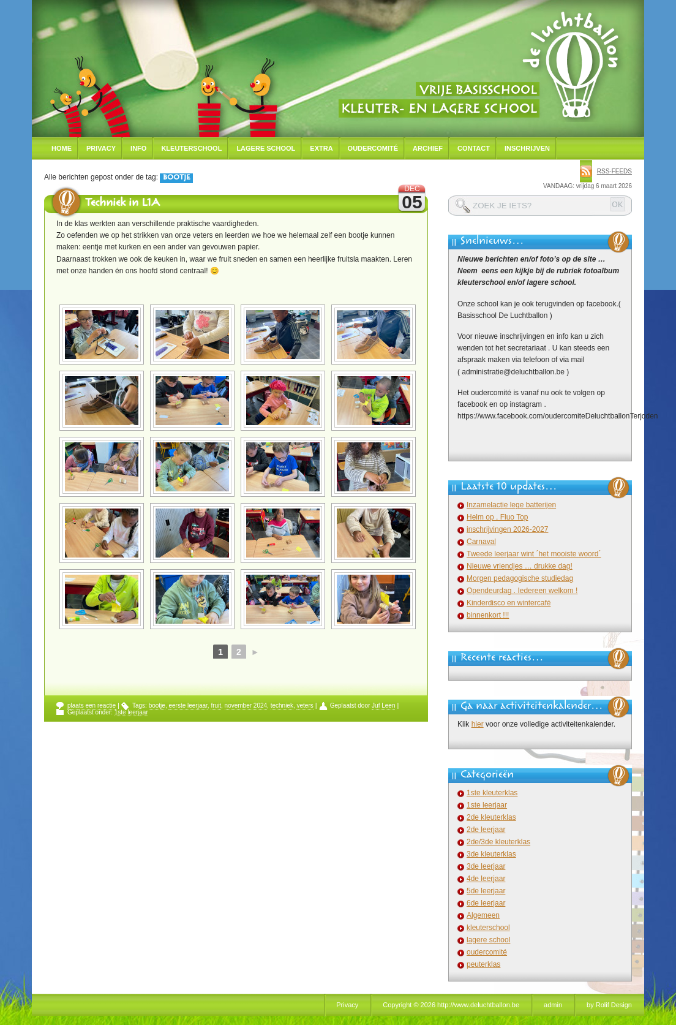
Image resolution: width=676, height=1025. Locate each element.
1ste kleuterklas (492, 793)
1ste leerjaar (131, 712)
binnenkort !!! (488, 615)
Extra (321, 148)
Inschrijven (527, 148)
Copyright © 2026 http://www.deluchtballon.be (451, 1004)
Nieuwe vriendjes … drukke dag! (520, 566)
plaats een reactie (91, 705)
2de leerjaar (486, 829)
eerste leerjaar (187, 705)
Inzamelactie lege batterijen (511, 505)
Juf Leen (383, 705)
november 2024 (246, 705)
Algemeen (483, 915)
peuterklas (483, 964)
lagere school (488, 940)
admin (553, 1004)
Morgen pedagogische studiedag (520, 578)
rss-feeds (614, 171)
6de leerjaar (486, 903)
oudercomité (487, 952)
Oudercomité (373, 148)
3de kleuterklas (491, 854)
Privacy (101, 148)
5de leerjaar (486, 891)
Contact (473, 148)
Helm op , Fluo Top (497, 517)
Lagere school (265, 148)
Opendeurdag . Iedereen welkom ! (522, 590)
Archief (428, 148)
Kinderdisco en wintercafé (508, 603)
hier (477, 724)
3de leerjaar (486, 866)
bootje (157, 705)
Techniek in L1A (122, 204)
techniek (282, 705)
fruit (216, 705)
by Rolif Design (609, 1004)
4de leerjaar (486, 878)
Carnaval (481, 541)
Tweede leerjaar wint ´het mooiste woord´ (534, 554)
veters (304, 705)
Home (61, 148)
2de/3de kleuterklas (498, 842)
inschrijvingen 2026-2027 (507, 529)
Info (138, 148)
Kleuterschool (191, 148)
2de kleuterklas (491, 817)
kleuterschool (488, 927)
